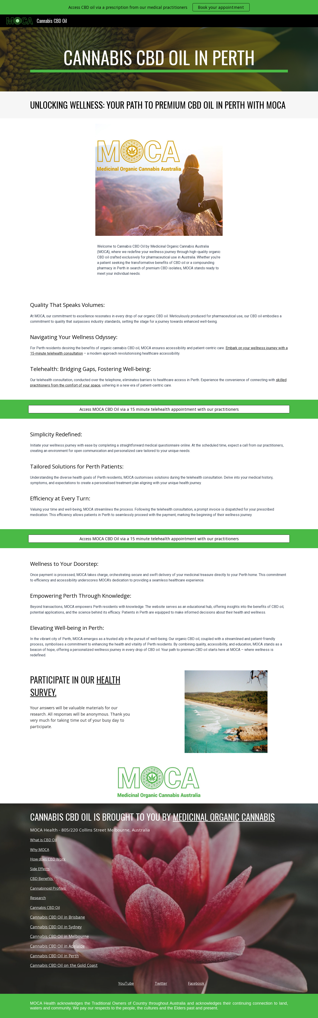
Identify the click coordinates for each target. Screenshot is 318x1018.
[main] (159, 59)
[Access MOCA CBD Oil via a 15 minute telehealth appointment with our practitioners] (159, 409)
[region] (159, 7)
